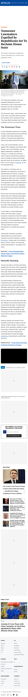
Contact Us (16, 681)
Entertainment (5, 676)
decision (5, 240)
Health (15, 671)
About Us (16, 679)
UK (1, 652)
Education (16, 648)
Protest (23, 367)
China (2, 645)
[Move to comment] (19, 67)
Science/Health (18, 666)
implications (4, 336)
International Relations (19, 654)
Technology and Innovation (7, 662)
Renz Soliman (6, 62)
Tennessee (9, 367)
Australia (3, 643)
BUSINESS (3, 659)
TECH (15, 659)
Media (2, 670)
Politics (15, 643)
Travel (2, 683)
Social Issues (17, 650)
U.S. (15, 640)
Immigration (16, 645)
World (3, 640)
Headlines (4, 27)
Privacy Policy (17, 683)
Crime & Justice (17, 652)
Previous (23, 599)
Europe (2, 648)
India (2, 650)
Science (3, 621)
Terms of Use (17, 685)
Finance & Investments (6, 668)
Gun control (16, 367)
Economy (3, 664)
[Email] (16, 67)
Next (26, 599)
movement (18, 162)
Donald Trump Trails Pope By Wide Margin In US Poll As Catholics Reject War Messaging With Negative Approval (17, 523)
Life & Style (3, 679)
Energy (2, 666)
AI (14, 662)
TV (1, 685)
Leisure (2, 681)
